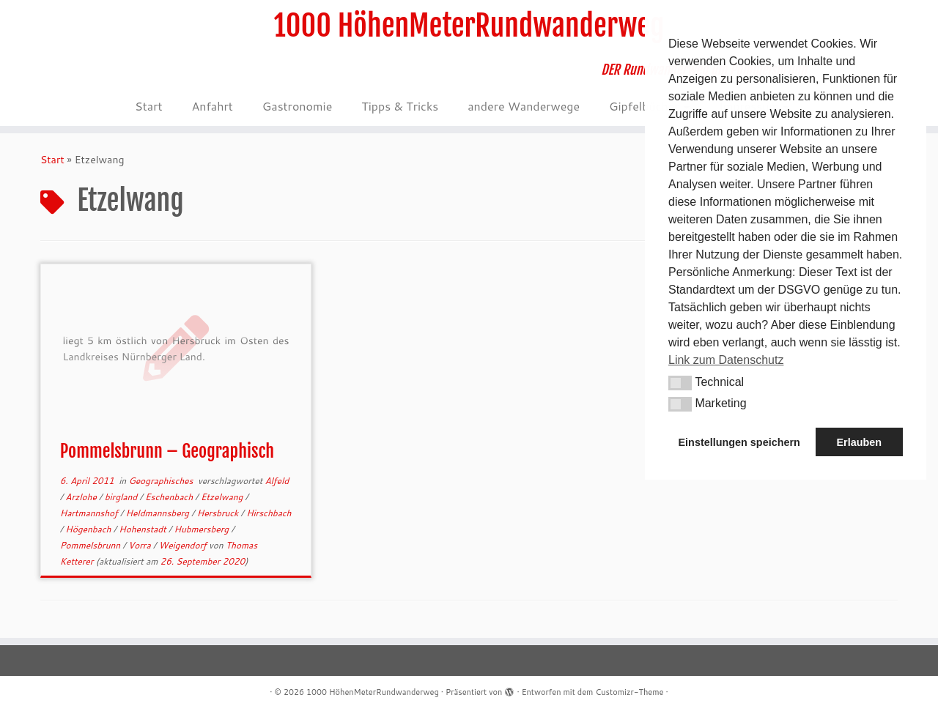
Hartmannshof (90, 513)
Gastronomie (297, 105)
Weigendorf (183, 545)
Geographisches (161, 481)
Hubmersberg (203, 529)
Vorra (140, 545)
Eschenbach (170, 497)
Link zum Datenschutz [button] (725, 360)
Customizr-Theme (629, 692)
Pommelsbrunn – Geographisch (167, 451)
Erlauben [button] (859, 442)
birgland (122, 497)
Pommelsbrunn (91, 545)
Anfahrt (211, 105)
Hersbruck (219, 513)
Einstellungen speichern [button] (739, 442)
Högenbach (89, 529)
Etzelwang (223, 497)
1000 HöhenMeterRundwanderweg (469, 25)
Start (148, 105)
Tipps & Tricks (399, 105)
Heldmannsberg (159, 513)
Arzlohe (82, 497)
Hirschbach (268, 513)
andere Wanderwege (524, 105)
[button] (680, 383)
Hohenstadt (144, 529)
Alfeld (277, 481)
